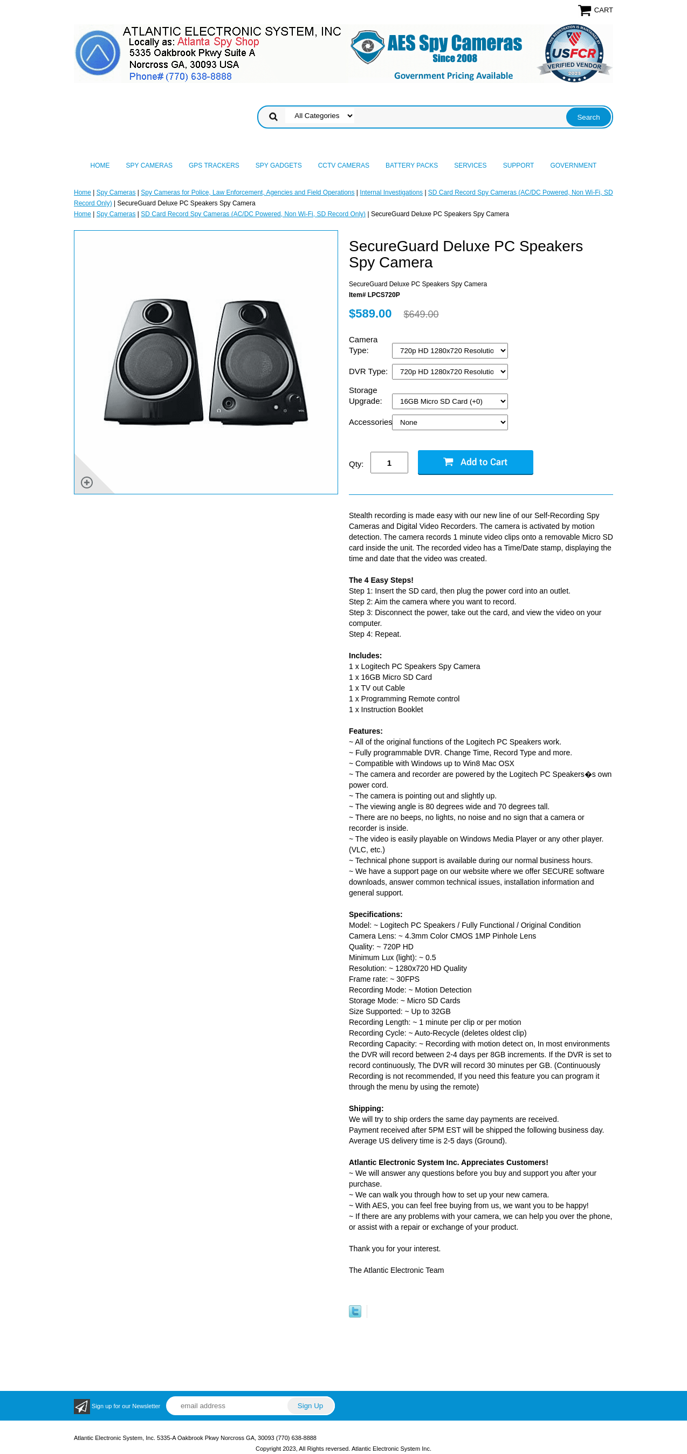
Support (518, 165)
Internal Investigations (391, 192)
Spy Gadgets (279, 165)
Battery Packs (412, 165)
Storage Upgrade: (366, 395)
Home (100, 165)
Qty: (356, 463)
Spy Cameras (149, 165)
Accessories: (370, 421)
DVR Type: (369, 371)
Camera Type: (363, 345)
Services (470, 165)
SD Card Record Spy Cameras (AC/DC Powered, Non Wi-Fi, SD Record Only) (253, 214)
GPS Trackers (214, 165)
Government (573, 165)
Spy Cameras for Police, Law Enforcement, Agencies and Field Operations (247, 192)
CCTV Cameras (343, 165)
